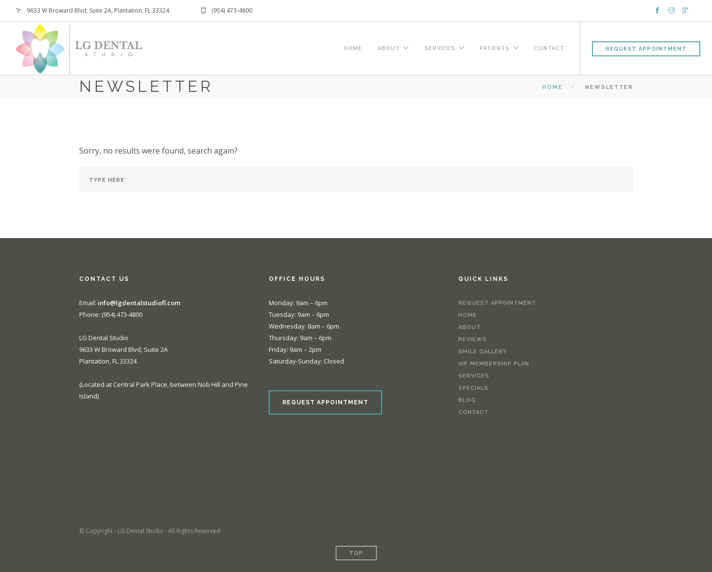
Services (439, 47)
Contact (549, 47)
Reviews (472, 339)
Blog (467, 400)
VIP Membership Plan (493, 364)
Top (356, 553)
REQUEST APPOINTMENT (325, 402)
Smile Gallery (482, 351)
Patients (495, 47)
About (389, 47)
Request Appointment (646, 49)
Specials (473, 388)
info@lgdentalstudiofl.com (139, 302)
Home (353, 47)
